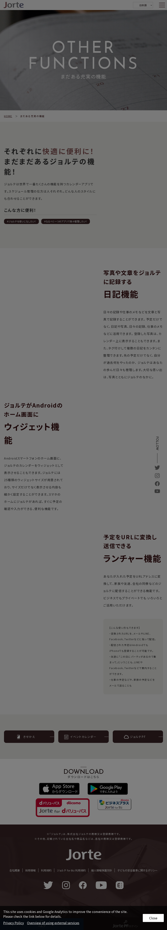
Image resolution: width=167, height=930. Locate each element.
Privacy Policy (13, 922)
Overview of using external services (53, 922)
